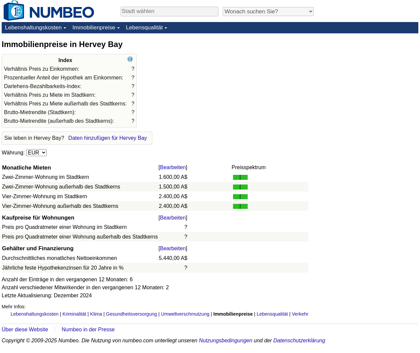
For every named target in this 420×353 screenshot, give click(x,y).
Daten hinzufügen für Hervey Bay (107, 138)
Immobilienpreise (93, 27)
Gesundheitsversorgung (131, 314)
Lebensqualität (144, 27)
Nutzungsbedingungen (225, 340)
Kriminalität (74, 314)
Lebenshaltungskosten (33, 27)
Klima (96, 314)
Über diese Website (25, 329)
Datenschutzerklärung (299, 340)
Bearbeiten (173, 167)
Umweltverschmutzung (185, 314)
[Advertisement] (368, 80)
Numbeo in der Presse (88, 329)
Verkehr (300, 314)
